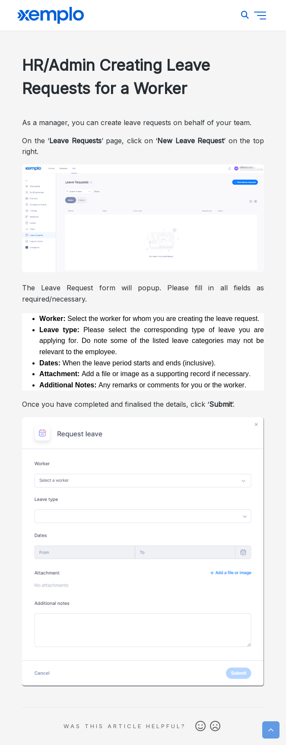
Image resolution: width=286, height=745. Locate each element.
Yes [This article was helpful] (200, 726)
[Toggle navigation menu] (260, 15)
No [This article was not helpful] (215, 726)
